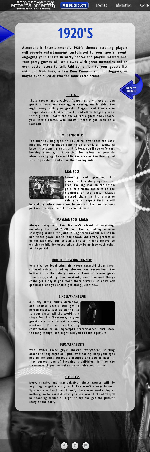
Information (123, 5)
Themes (101, 5)
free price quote (74, 5)
